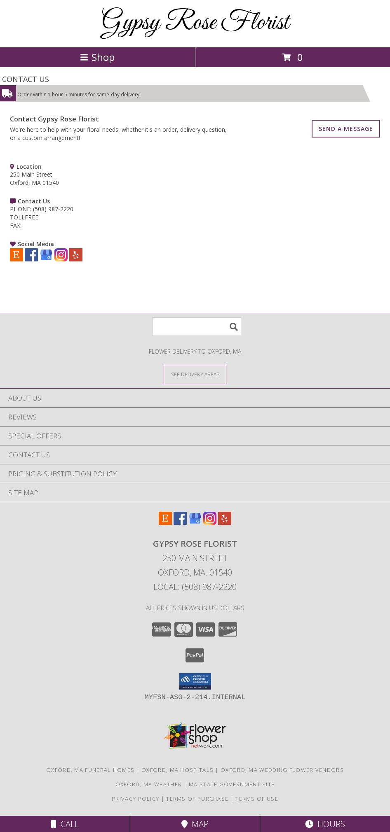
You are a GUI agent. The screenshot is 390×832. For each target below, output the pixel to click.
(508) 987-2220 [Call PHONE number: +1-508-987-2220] (53, 209)
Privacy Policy (135, 798)
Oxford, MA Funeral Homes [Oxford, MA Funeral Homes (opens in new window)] (90, 770)
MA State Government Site (232, 784)
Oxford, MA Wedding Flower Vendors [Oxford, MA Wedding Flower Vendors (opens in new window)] (282, 770)
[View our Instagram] (61, 259)
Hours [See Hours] (325, 824)
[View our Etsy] (16, 259)
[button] (195, 681)
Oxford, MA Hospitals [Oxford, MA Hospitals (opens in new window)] (177, 770)
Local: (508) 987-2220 (195, 586)
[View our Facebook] (31, 259)
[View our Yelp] (75, 259)
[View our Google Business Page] (46, 259)
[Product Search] (196, 326)
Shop (97, 57)
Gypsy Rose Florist (195, 23)
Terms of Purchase (197, 798)
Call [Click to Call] (65, 824)
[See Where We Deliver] (195, 374)
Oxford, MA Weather (148, 784)
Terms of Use (256, 798)
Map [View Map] (195, 824)
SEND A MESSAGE (346, 129)
